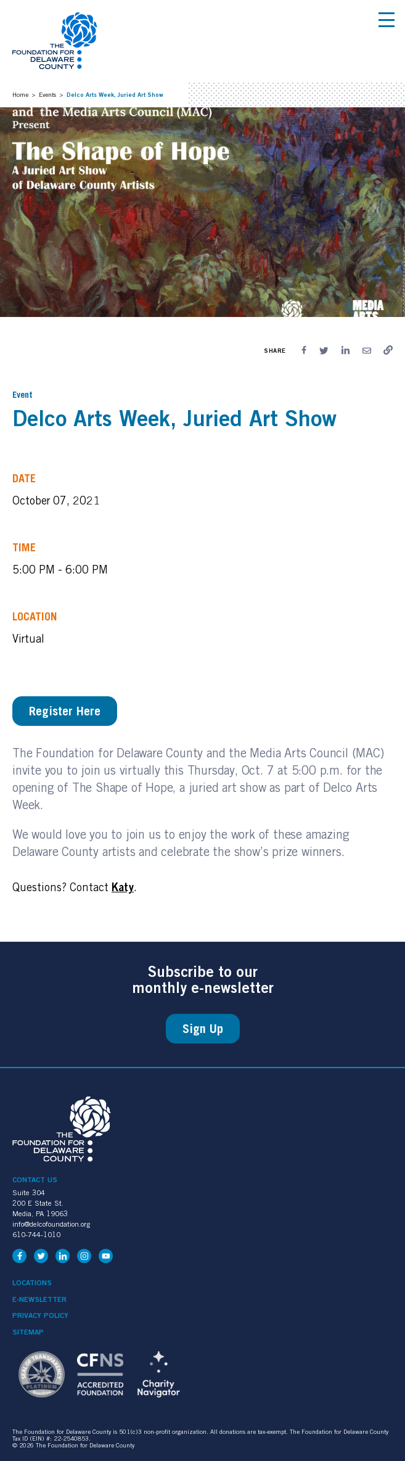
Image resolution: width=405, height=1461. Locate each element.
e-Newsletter (39, 1299)
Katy (123, 887)
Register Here (64, 711)
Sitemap (28, 1332)
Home (20, 94)
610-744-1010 (36, 1234)
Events (47, 94)
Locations (32, 1282)
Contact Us (34, 1179)
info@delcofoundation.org (51, 1223)
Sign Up (202, 1028)
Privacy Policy (40, 1315)
